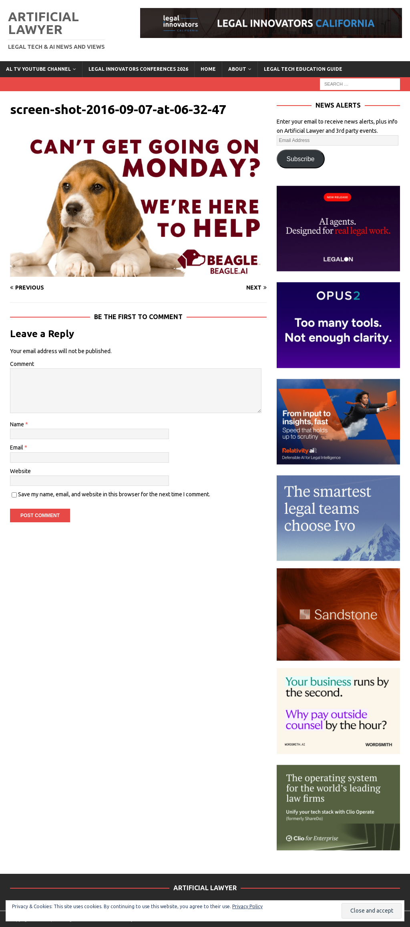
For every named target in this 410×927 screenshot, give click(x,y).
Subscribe (301, 159)
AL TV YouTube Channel (38, 69)
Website (20, 471)
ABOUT (237, 69)
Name (17, 424)
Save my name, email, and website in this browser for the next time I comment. (114, 494)
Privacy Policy (247, 906)
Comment (22, 364)
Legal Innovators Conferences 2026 (138, 69)
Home (208, 69)
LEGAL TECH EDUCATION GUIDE (303, 69)
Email (17, 447)
